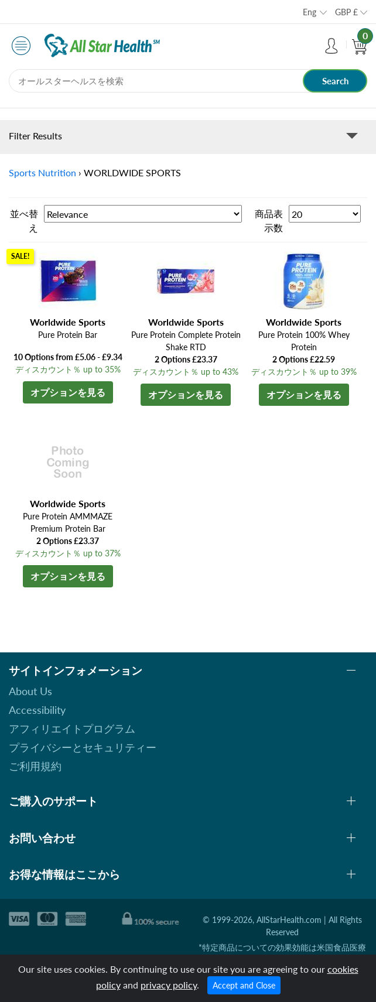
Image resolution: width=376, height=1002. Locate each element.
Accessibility (37, 709)
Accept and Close (244, 985)
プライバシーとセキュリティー (82, 747)
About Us (30, 691)
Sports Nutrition (42, 172)
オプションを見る (67, 392)
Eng (309, 12)
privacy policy (169, 984)
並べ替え (24, 220)
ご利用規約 (35, 766)
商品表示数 (269, 220)
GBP (346, 12)
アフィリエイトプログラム (72, 728)
